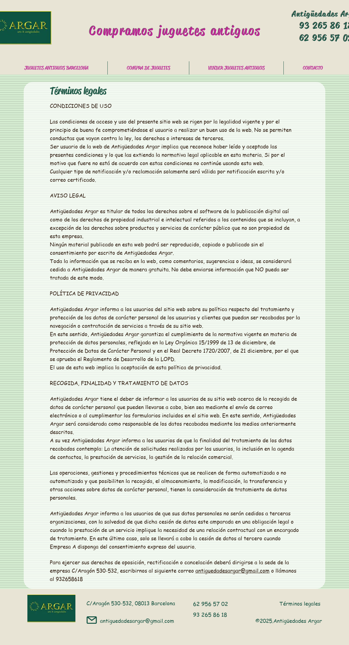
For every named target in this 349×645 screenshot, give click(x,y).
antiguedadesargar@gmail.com (232, 570)
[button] (148, 68)
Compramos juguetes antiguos (175, 30)
